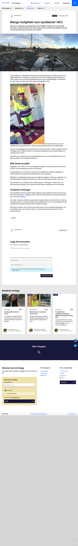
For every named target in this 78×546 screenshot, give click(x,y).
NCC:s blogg (6, 2)
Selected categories (11, 393)
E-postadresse (8, 382)
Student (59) (44, 373)
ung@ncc (23, 196)
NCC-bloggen (16, 3)
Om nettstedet (71, 414)
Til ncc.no (63, 382)
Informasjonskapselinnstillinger (39, 414)
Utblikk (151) (44, 375)
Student (54, 15)
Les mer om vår (11, 397)
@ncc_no (64, 375)
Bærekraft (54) (44, 371)
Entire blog (9, 390)
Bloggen (47, 3)
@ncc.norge (65, 371)
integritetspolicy (15, 397)
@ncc (63, 373)
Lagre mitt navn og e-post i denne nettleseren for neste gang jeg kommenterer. (28, 269)
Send (6, 401)
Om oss (57, 3)
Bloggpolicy (66, 3)
